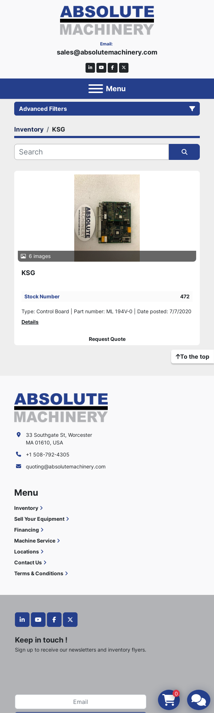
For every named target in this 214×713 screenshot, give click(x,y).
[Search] (91, 152)
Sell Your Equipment (39, 519)
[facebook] (113, 68)
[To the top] (192, 356)
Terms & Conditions (38, 573)
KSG (28, 273)
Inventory (26, 508)
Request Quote (107, 339)
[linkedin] (90, 68)
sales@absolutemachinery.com (107, 52)
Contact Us (28, 562)
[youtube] (101, 68)
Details (30, 322)
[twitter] (124, 68)
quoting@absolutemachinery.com (66, 466)
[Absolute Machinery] (61, 407)
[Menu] (95, 88)
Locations (26, 551)
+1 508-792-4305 (48, 454)
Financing (26, 530)
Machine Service (34, 540)
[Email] (80, 701)
